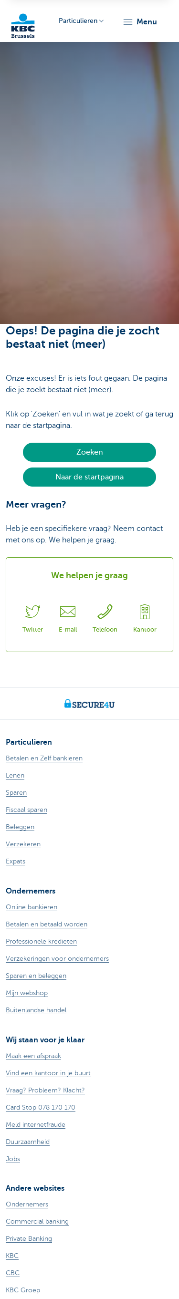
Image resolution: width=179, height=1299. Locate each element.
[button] (139, 22)
